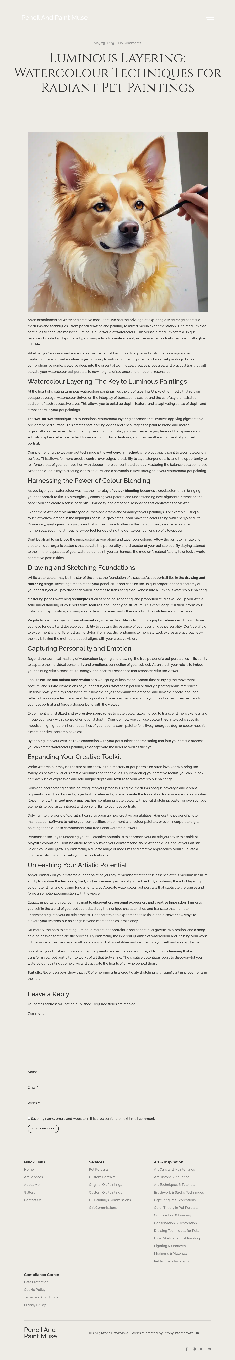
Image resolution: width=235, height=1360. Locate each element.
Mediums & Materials (170, 1256)
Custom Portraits (102, 1178)
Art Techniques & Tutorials (174, 1186)
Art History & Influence (171, 1178)
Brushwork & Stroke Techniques (179, 1193)
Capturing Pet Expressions (175, 1201)
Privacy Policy (35, 1308)
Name (33, 1074)
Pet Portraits (98, 1170)
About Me (32, 1186)
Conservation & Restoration (175, 1225)
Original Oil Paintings (105, 1186)
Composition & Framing (172, 1217)
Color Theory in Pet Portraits (176, 1209)
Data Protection (36, 1285)
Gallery (29, 1193)
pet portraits (77, 372)
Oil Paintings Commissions (110, 1201)
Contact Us (32, 1201)
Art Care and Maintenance (174, 1170)
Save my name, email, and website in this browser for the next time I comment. (93, 1120)
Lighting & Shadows (170, 1248)
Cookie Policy (34, 1293)
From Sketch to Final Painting (177, 1240)
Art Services (34, 1178)
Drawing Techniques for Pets (176, 1233)
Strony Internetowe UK (181, 1336)
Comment (37, 1013)
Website (34, 1105)
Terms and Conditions (41, 1300)
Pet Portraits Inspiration (172, 1264)
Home (29, 1170)
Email (33, 1089)
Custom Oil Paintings (105, 1193)
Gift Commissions (103, 1209)
